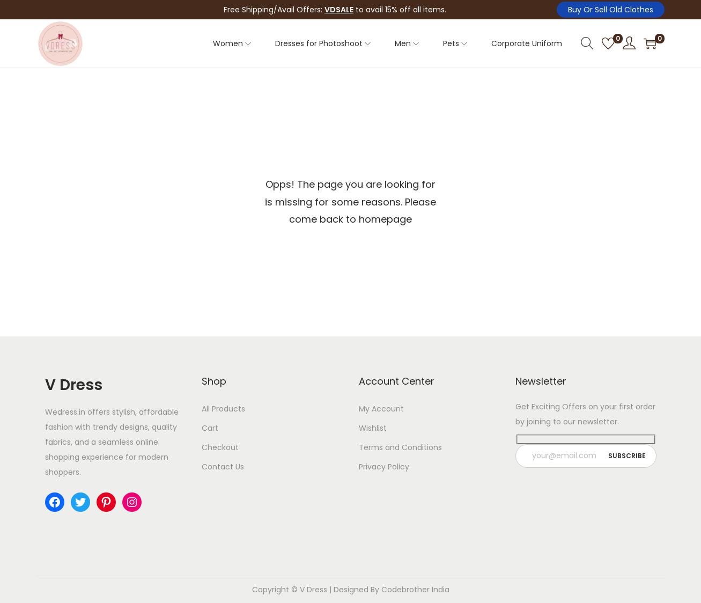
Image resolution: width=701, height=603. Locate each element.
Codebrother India (415, 589)
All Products (223, 408)
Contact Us (223, 466)
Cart (210, 428)
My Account (381, 408)
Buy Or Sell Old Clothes (610, 9)
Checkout (220, 447)
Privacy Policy (384, 466)
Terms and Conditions (400, 447)
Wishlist (373, 428)
